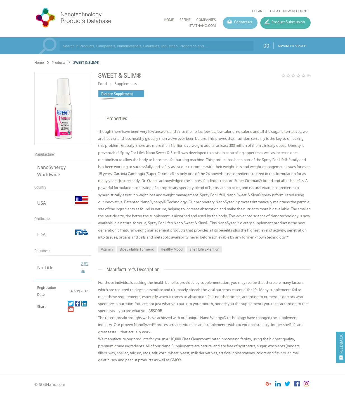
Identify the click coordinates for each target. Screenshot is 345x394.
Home (39, 62)
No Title (45, 268)
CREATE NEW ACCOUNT (289, 11)
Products (58, 62)
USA (41, 203)
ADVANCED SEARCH (292, 46)
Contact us (243, 21)
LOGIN (257, 11)
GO (266, 45)
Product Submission (288, 21)
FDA (41, 235)
